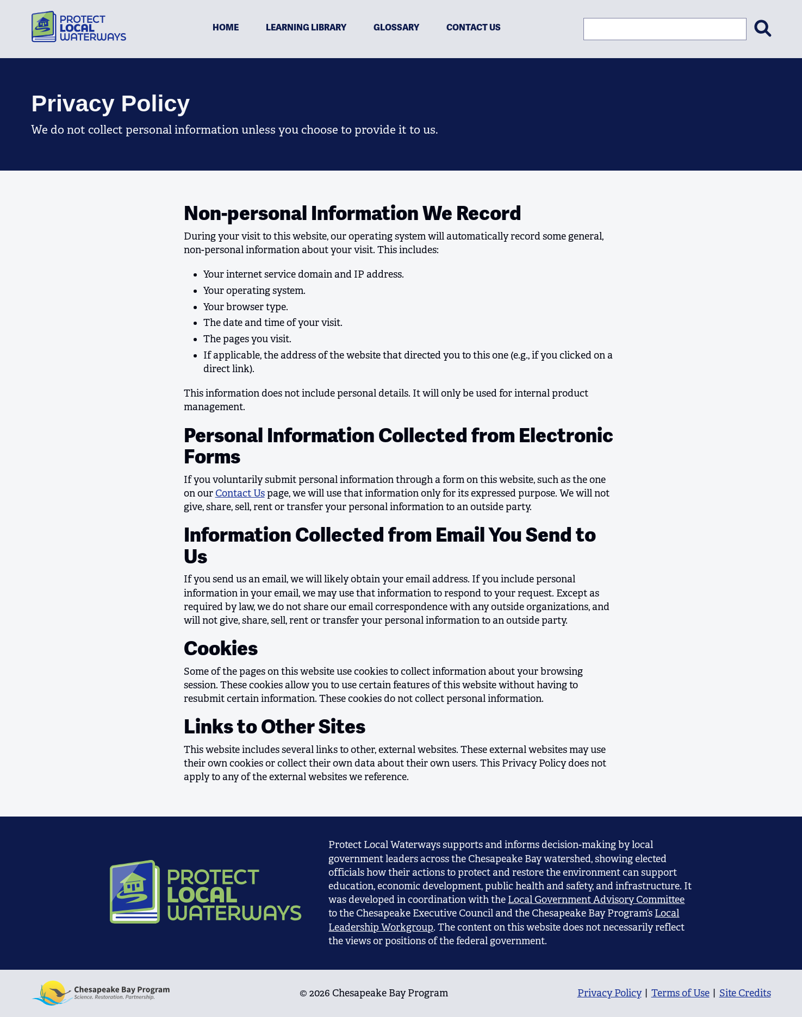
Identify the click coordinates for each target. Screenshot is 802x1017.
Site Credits (745, 993)
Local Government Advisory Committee (596, 900)
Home (226, 27)
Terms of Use (680, 993)
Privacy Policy (609, 993)
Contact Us (473, 27)
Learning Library (306, 27)
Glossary (396, 27)
